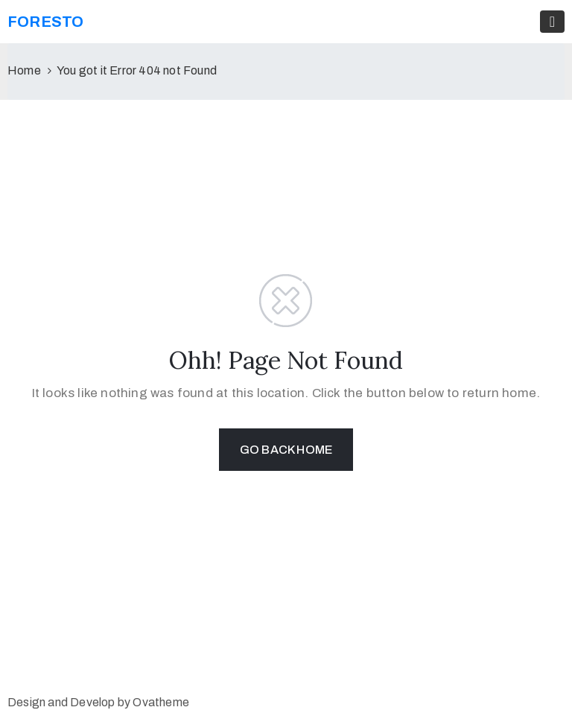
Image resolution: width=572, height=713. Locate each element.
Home (24, 70)
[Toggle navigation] (552, 21)
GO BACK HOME (286, 449)
